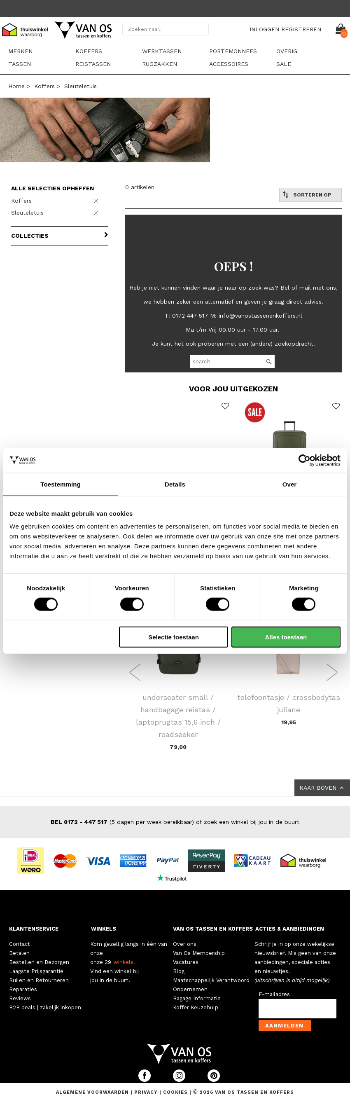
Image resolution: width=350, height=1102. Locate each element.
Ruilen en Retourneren (39, 980)
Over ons (184, 944)
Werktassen (162, 51)
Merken (20, 51)
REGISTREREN (301, 29)
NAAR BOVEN (322, 787)
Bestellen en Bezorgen (39, 962)
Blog (178, 971)
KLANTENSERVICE (33, 929)
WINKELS (103, 929)
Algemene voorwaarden (93, 1092)
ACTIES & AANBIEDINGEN (289, 929)
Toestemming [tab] (60, 483)
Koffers (88, 51)
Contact (19, 944)
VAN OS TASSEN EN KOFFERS (213, 929)
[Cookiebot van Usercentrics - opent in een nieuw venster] (304, 460)
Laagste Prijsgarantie (36, 971)
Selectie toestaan (173, 637)
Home (16, 86)
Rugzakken (159, 64)
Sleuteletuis (80, 86)
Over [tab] (289, 483)
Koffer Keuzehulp (195, 1007)
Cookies (175, 1092)
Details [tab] (175, 483)
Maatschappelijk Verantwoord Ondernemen (211, 984)
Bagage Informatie (197, 998)
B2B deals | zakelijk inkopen (45, 1007)
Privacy (146, 1092)
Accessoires (228, 64)
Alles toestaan (286, 637)
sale (283, 64)
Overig (286, 51)
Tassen (19, 64)
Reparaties (23, 989)
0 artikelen (139, 187)
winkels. (124, 962)
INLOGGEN (264, 29)
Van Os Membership (199, 953)
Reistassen (93, 64)
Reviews (20, 998)
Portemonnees (233, 51)
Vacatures (185, 962)
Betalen (19, 953)
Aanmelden (284, 1025)
